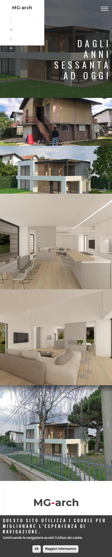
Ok (37, 549)
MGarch (22, 7)
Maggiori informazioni (60, 549)
